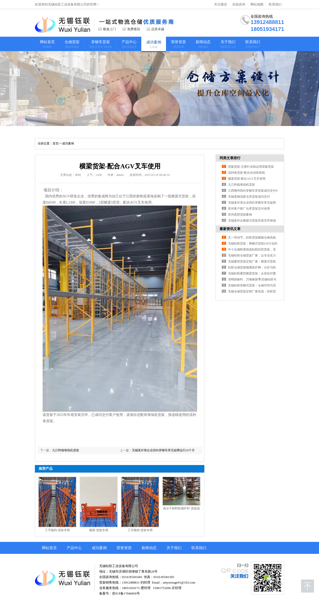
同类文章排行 (230, 158)
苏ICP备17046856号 (126, 593)
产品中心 (74, 548)
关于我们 (173, 548)
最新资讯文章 (230, 229)
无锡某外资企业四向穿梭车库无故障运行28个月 (163, 450)
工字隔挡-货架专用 (57, 530)
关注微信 (220, 4)
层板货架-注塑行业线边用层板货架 (251, 166)
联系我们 (275, 4)
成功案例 (68, 143)
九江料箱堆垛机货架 (65, 450)
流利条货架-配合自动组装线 (246, 172)
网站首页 (49, 548)
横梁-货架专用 (98, 530)
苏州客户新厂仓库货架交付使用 (249, 208)
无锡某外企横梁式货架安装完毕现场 (252, 220)
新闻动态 (149, 548)
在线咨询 (238, 4)
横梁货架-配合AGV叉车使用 (246, 178)
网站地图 (256, 4)
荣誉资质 (124, 548)
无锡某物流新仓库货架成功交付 (249, 196)
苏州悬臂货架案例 (240, 214)
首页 (56, 143)
